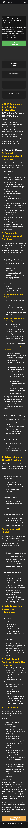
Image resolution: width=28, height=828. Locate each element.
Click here (14, 96)
